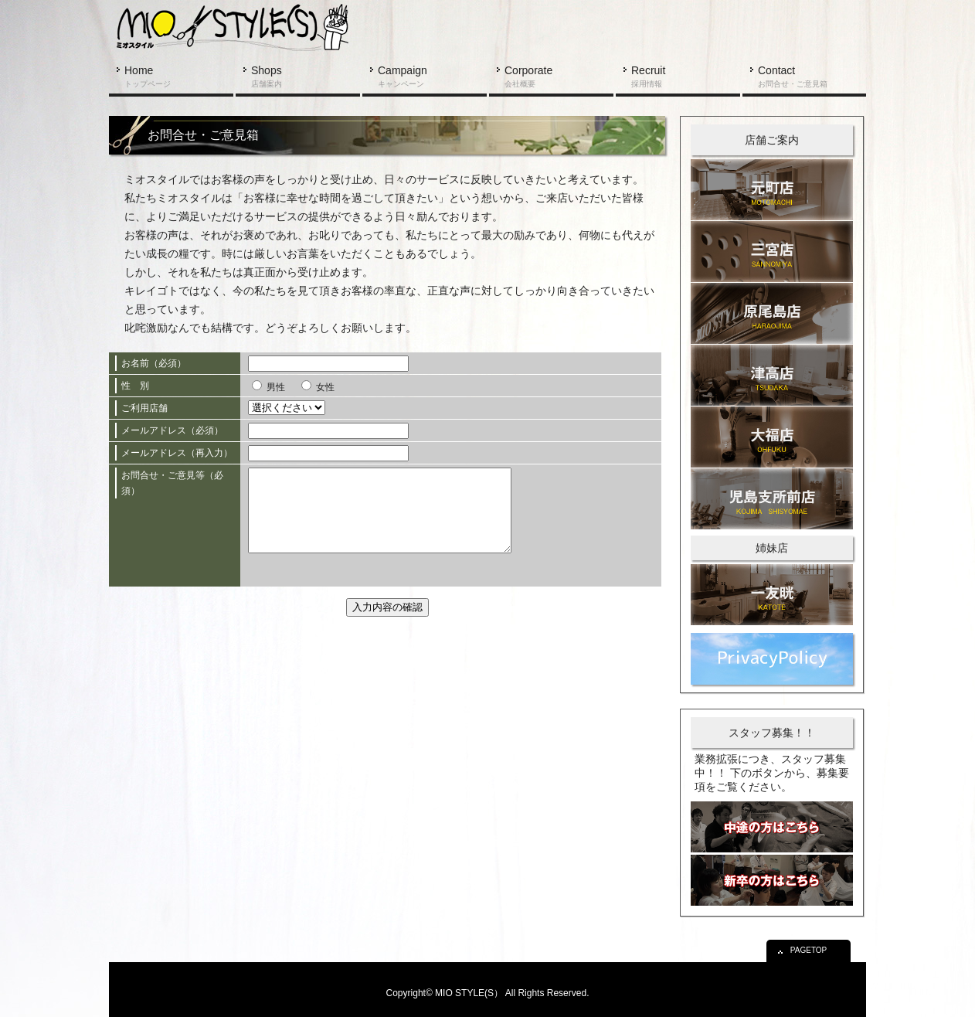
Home (147, 76)
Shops (266, 76)
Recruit (648, 76)
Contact (792, 76)
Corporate (528, 76)
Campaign (402, 76)
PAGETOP (811, 947)
